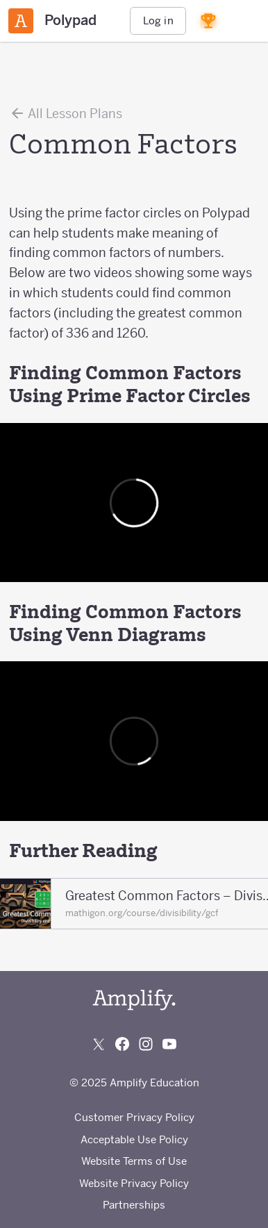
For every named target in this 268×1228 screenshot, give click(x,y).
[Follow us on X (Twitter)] (98, 1044)
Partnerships (134, 1204)
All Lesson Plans (65, 113)
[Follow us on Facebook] (122, 1044)
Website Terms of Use (134, 1161)
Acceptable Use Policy (134, 1139)
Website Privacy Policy (134, 1183)
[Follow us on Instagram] (146, 1044)
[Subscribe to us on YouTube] (169, 1044)
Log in (158, 20)
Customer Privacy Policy (134, 1117)
